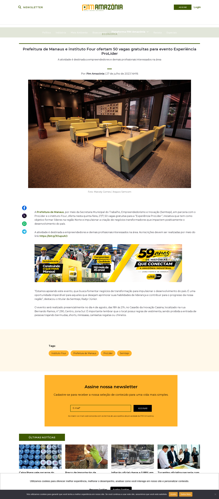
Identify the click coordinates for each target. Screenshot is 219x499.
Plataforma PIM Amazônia (130, 19)
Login (197, 7)
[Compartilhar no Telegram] (24, 231)
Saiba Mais (186, 494)
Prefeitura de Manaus (50, 211)
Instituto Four (58, 352)
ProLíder (108, 352)
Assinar (142, 407)
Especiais (171, 19)
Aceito (173, 494)
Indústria (61, 19)
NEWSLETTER (33, 7)
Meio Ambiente (79, 19)
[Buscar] (19, 7)
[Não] (215, 494)
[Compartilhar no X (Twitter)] (24, 215)
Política (47, 19)
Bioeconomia (100, 19)
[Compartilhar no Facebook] (24, 207)
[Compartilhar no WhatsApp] (24, 223)
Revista (157, 19)
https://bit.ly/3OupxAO (54, 235)
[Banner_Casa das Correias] (108, 282)
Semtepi (124, 352)
